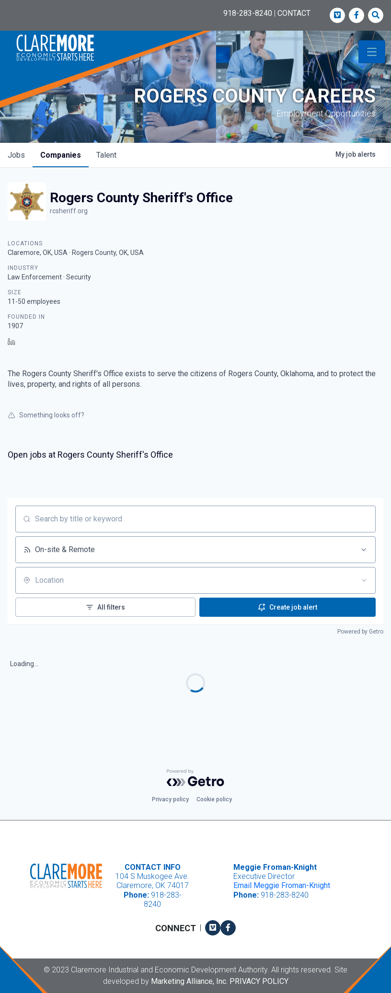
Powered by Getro (360, 631)
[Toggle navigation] (371, 51)
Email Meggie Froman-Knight (281, 885)
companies (60, 155)
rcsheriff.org (69, 211)
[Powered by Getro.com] (195, 777)
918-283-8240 (247, 13)
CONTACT (293, 13)
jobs (16, 155)
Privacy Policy (259, 981)
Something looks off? (46, 415)
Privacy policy (170, 799)
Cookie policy (214, 799)
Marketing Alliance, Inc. (189, 981)
